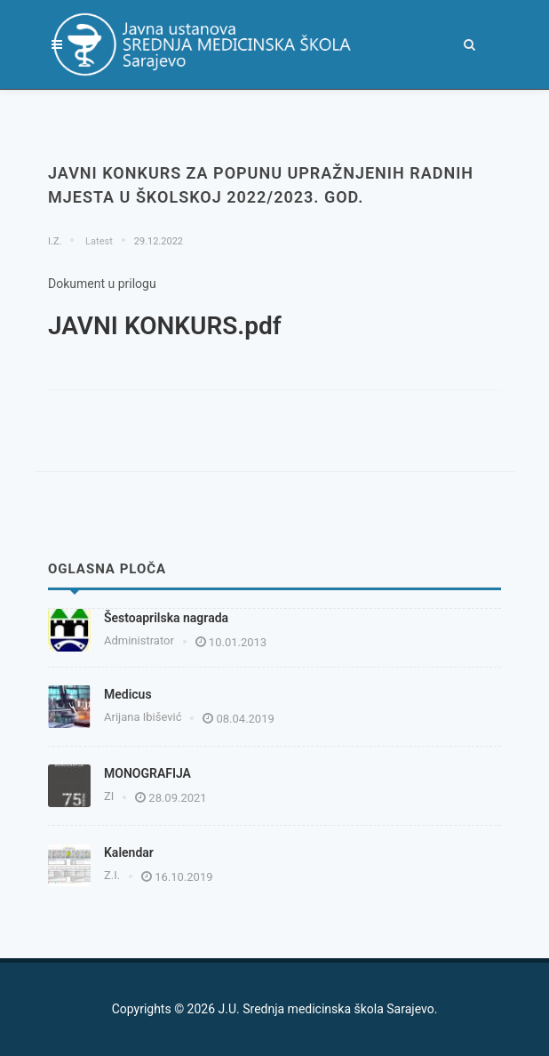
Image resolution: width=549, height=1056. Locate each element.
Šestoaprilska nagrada (166, 618)
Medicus (128, 694)
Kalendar (129, 852)
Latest (97, 241)
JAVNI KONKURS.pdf (165, 325)
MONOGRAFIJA (147, 773)
